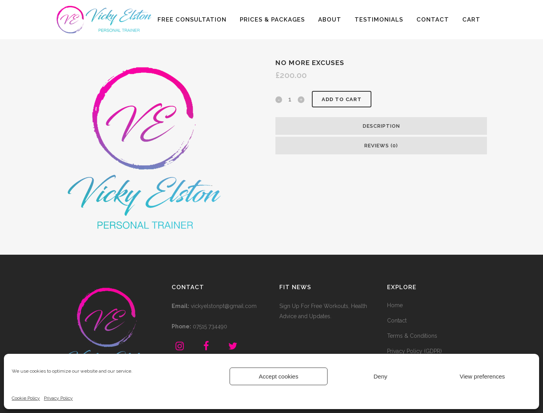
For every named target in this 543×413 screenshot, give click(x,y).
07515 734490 (210, 326)
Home (395, 305)
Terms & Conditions (412, 336)
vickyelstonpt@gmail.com (224, 306)
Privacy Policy (58, 398)
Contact (397, 320)
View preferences (482, 376)
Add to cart (342, 99)
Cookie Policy (26, 398)
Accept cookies (279, 376)
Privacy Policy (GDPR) (414, 351)
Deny (380, 376)
